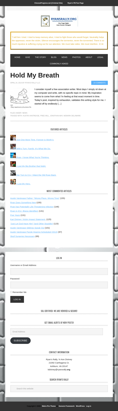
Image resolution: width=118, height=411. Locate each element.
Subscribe (20, 340)
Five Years (15, 215)
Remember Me (19, 292)
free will (44, 116)
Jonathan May (56, 116)
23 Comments (99, 83)
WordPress (80, 406)
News (24, 113)
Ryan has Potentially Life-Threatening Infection (32, 207)
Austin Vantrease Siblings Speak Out (27, 228)
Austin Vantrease (31, 116)
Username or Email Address (23, 265)
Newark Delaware (72, 116)
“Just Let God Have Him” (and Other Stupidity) (31, 223)
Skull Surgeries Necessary (22, 236)
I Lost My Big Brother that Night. (28, 166)
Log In (17, 299)
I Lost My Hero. (20, 184)
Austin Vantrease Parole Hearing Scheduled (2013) (34, 232)
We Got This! (59, 21)
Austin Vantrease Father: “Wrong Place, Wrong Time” (34, 198)
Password (15, 278)
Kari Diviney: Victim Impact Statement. (28, 219)
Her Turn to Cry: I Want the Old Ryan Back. (33, 175)
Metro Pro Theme (49, 406)
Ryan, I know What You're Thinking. (29, 157)
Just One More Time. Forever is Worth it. (32, 140)
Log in (88, 406)
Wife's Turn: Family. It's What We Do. (30, 148)
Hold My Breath (34, 75)
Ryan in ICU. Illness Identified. (24, 211)
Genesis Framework (67, 406)
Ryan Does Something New (23, 202)
